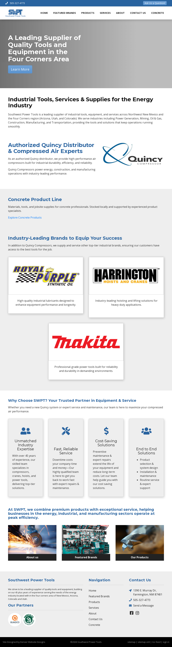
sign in (166, 641)
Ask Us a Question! (155, 3)
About (120, 12)
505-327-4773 (139, 600)
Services (105, 12)
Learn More (20, 69)
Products (87, 12)
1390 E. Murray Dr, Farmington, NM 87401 (145, 592)
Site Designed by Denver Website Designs (24, 641)
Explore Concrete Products (25, 217)
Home (44, 12)
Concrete (157, 12)
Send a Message (141, 605)
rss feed (156, 641)
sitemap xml (144, 641)
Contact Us (138, 12)
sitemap (131, 641)
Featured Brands (64, 12)
